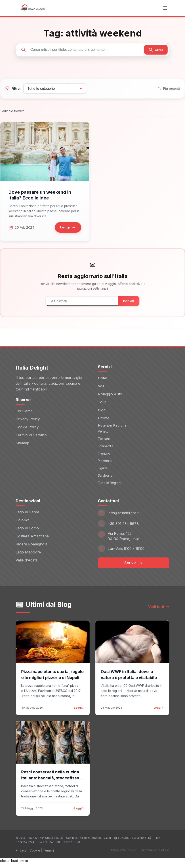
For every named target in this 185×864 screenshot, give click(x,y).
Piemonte (105, 462)
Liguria (102, 469)
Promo (103, 419)
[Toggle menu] (164, 8)
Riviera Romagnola (31, 545)
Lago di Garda (27, 512)
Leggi (79, 708)
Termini (48, 851)
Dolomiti (22, 520)
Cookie (34, 851)
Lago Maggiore (28, 553)
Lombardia (105, 447)
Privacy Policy (28, 419)
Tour (102, 402)
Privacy (21, 851)
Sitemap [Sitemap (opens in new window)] (22, 443)
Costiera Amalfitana (32, 537)
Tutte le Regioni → (111, 484)
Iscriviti (128, 302)
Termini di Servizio (31, 435)
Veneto (103, 432)
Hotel (102, 378)
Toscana (104, 439)
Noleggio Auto (110, 394)
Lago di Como (27, 529)
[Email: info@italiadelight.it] (133, 513)
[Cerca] (155, 50)
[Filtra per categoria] (52, 89)
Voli (101, 386)
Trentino (104, 454)
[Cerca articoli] (92, 50)
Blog (101, 411)
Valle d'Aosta (27, 561)
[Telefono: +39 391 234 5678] (133, 524)
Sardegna (105, 476)
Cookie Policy (27, 427)
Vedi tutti (158, 607)
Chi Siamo (24, 411)
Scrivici (133, 563)
